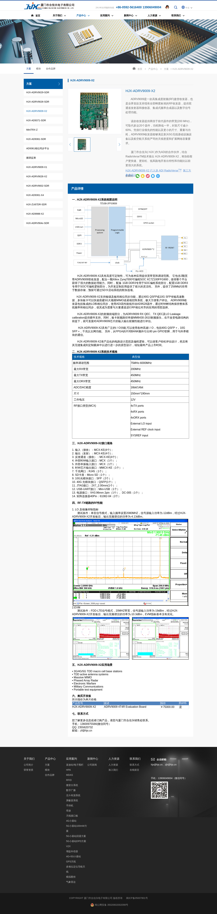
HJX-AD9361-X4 (35, 195)
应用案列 (71, 901)
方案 (29, 70)
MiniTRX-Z (32, 129)
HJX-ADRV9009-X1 (36, 167)
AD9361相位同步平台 (37, 148)
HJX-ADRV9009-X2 (36, 111)
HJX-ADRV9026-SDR (37, 101)
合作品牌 (50, 68)
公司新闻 (92, 908)
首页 (139, 69)
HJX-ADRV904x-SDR (37, 223)
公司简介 (28, 908)
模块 (38, 68)
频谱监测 (31, 157)
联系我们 (135, 901)
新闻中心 (92, 901)
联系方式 (134, 908)
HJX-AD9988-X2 (35, 213)
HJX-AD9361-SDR (36, 139)
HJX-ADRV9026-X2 (36, 176)
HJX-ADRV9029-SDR (37, 92)
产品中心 (153, 69)
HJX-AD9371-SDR (36, 120)
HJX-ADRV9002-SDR (37, 185)
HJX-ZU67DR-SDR (36, 204)
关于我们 (29, 901)
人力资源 (113, 901)
